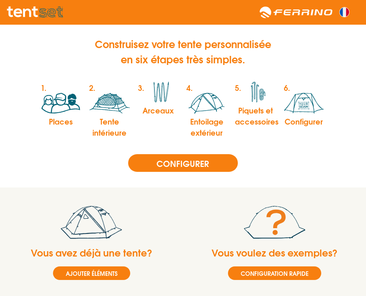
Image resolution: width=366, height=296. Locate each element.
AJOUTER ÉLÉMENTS (91, 273)
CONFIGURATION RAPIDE (274, 273)
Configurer (183, 163)
